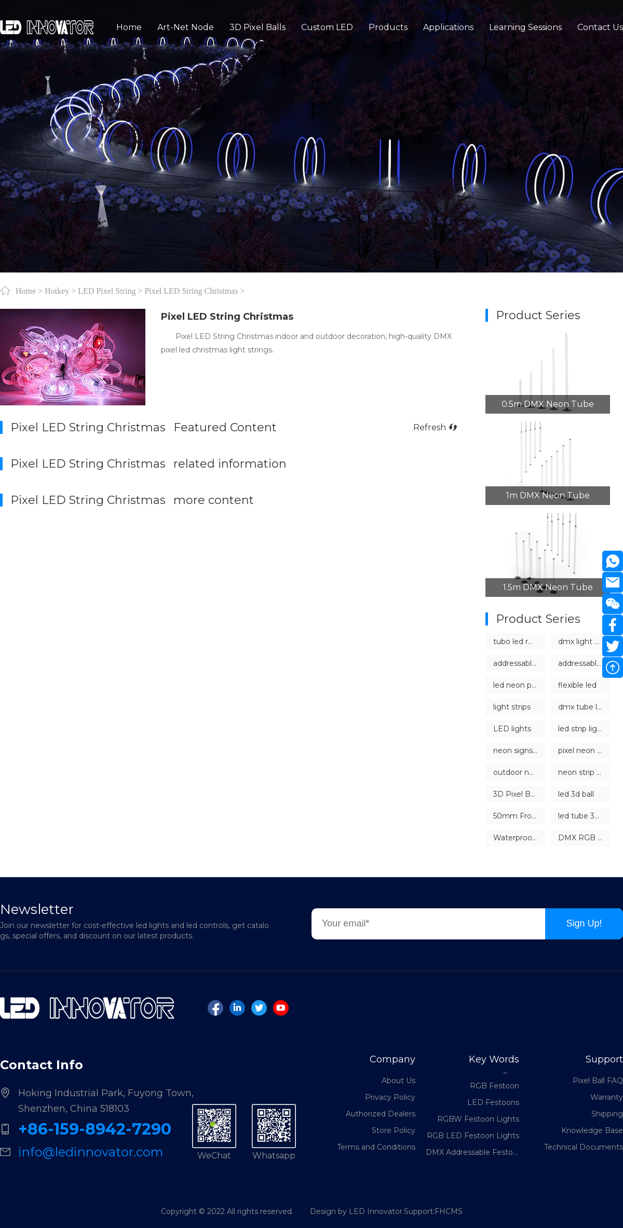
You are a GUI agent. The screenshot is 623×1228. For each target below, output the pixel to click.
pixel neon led (583, 750)
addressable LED (519, 663)
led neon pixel (518, 685)
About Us (398, 1080)
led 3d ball (576, 794)
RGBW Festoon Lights (478, 1122)
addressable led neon (584, 663)
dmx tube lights (584, 707)
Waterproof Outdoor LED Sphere (519, 837)
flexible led (577, 685)
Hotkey (57, 290)
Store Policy (393, 1130)
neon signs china (519, 750)
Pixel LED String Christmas (191, 290)
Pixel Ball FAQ (598, 1080)
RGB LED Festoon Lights (473, 1138)
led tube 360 (581, 816)
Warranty (606, 1097)
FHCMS (449, 1211)
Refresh (435, 427)
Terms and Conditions (376, 1147)
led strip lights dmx (584, 728)
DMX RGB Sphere (584, 837)
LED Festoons (493, 1105)
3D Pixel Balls (517, 794)
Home (26, 290)
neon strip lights (584, 772)
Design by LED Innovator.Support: (372, 1211)
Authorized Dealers (380, 1113)
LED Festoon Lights (482, 1072)
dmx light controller (584, 641)
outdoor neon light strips (519, 772)
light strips (512, 707)
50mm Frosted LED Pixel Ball (519, 816)
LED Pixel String (107, 290)
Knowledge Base (592, 1130)
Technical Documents (583, 1147)
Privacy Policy (390, 1097)
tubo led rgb (515, 641)
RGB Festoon (494, 1089)
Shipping (607, 1113)
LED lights (512, 728)
